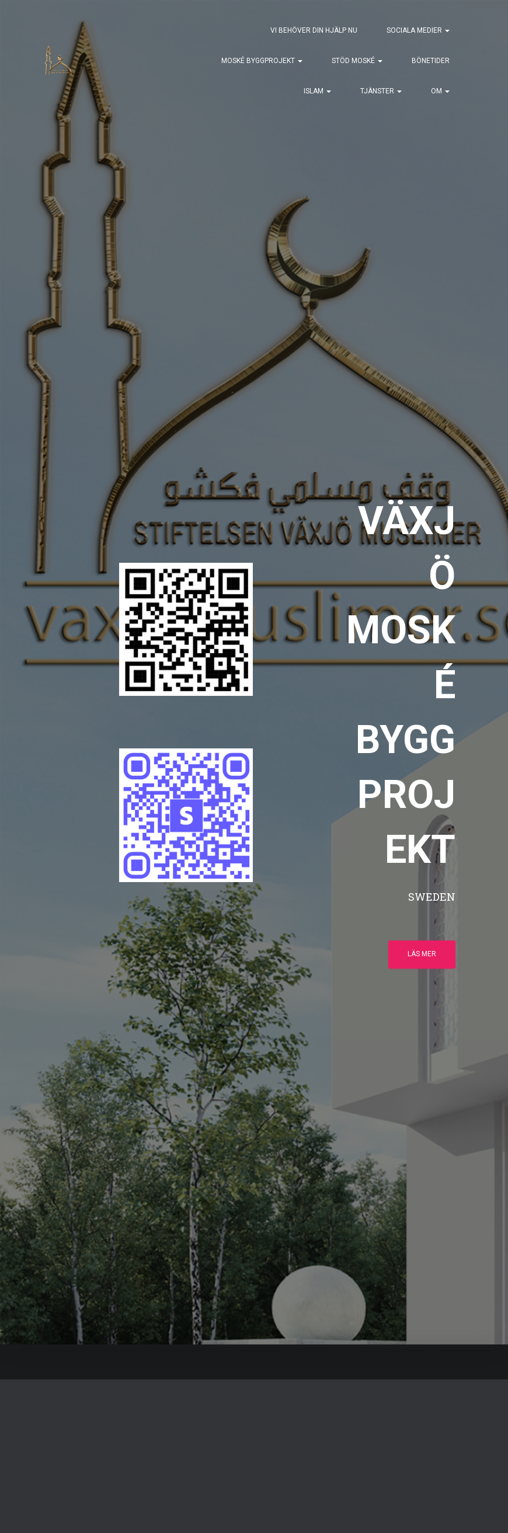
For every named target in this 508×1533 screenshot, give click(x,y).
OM (440, 91)
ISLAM (317, 91)
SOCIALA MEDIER (418, 30)
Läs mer (422, 954)
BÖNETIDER (431, 61)
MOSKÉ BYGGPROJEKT (261, 61)
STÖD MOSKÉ (357, 61)
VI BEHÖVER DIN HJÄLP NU (313, 30)
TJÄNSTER (381, 91)
